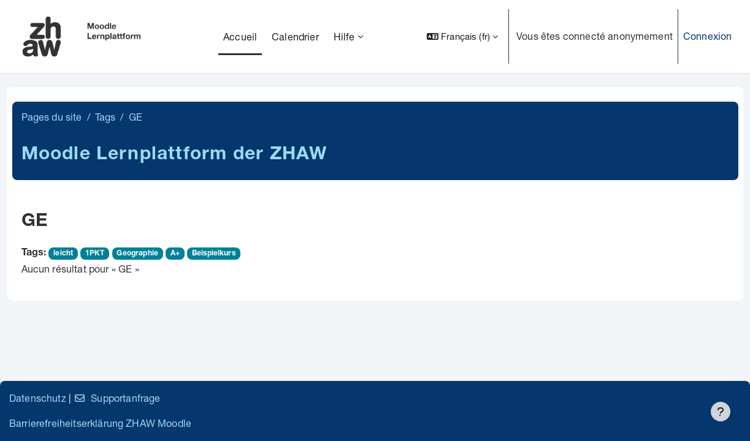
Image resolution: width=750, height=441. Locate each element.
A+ (175, 253)
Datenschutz (37, 398)
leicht (63, 253)
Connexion (707, 36)
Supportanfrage (117, 398)
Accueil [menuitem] (240, 36)
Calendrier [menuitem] (295, 36)
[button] (462, 36)
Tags (105, 117)
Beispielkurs (213, 253)
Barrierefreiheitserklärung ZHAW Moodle (100, 423)
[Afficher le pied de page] (720, 411)
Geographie (137, 253)
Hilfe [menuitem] (344, 36)
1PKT (95, 253)
